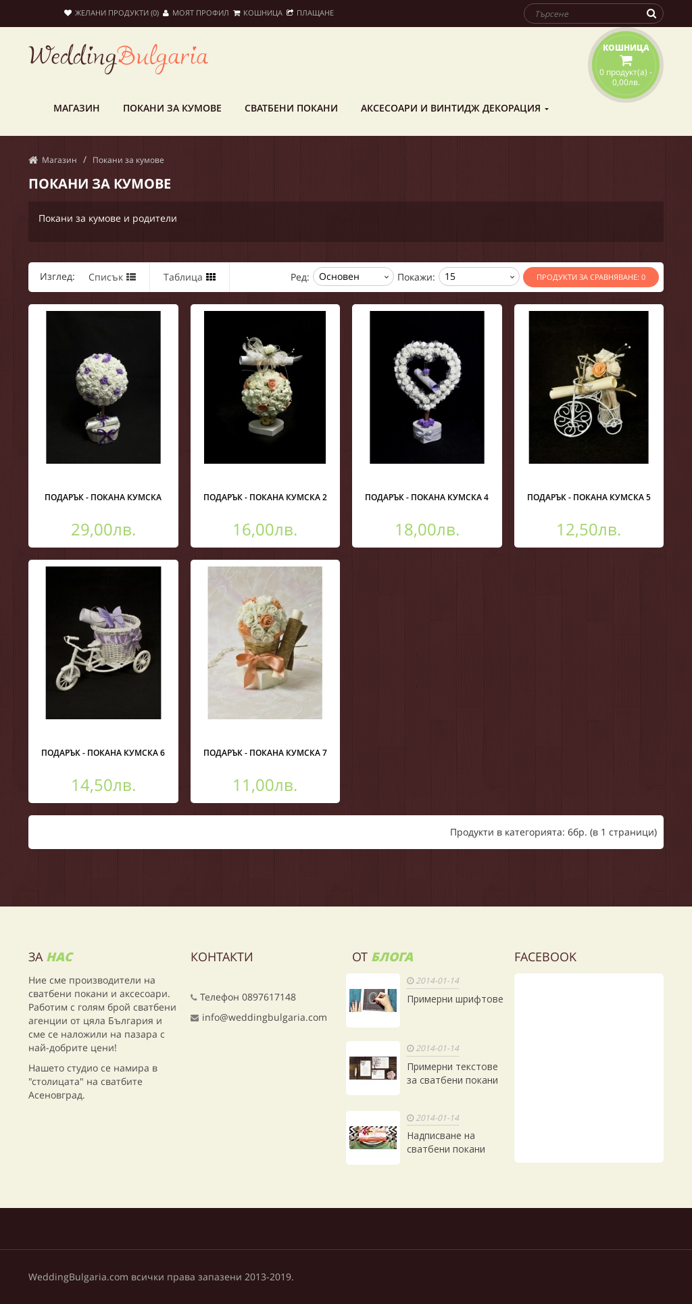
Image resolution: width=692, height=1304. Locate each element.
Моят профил (196, 12)
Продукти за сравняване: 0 (591, 277)
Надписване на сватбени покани (446, 1142)
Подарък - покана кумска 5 (589, 497)
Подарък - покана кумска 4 (427, 497)
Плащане (310, 12)
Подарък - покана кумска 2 (265, 497)
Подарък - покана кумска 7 (265, 752)
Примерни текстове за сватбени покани (452, 1073)
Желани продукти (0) (111, 12)
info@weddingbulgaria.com (264, 1017)
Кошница (257, 12)
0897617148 (269, 996)
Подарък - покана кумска (103, 497)
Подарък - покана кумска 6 (103, 752)
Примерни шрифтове (455, 998)
